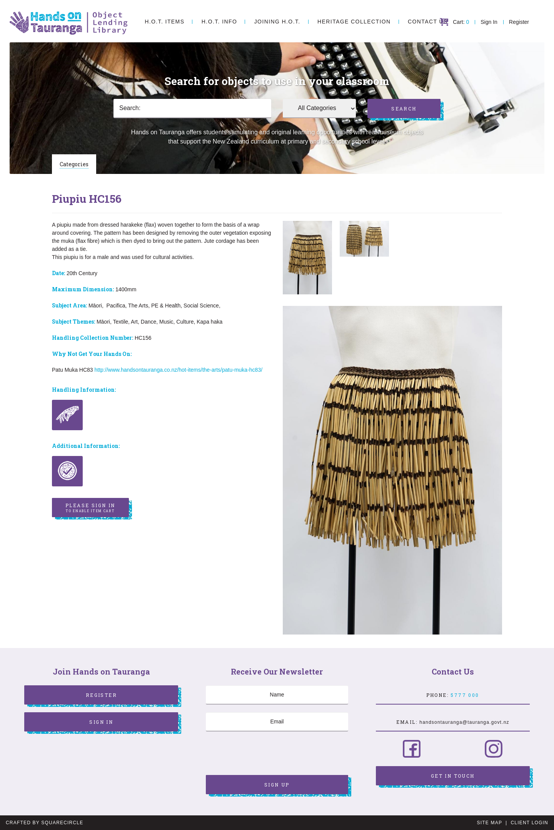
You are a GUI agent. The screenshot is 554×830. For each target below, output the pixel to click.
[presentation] (264, 754)
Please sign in (90, 508)
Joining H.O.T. (277, 21)
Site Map (489, 822)
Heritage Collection (353, 21)
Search (403, 108)
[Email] (277, 721)
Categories (74, 164)
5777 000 (465, 695)
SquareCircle (62, 822)
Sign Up (277, 785)
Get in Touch (453, 776)
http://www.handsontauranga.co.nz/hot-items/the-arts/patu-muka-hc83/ (179, 370)
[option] (307, 258)
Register (519, 22)
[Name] (277, 695)
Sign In (489, 22)
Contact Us (428, 21)
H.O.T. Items (164, 21)
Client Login (529, 822)
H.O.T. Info (219, 21)
